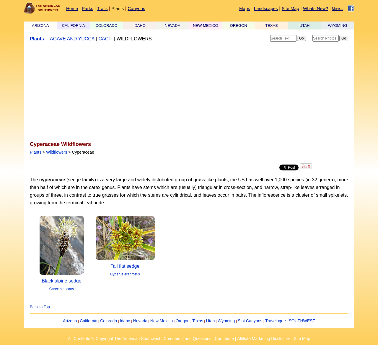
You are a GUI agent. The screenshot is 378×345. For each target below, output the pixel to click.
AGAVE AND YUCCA (72, 38)
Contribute (224, 338)
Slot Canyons (250, 320)
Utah (210, 320)
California (88, 320)
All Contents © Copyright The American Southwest (114, 338)
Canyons (136, 8)
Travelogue (275, 320)
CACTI (106, 38)
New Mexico (161, 320)
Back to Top (40, 307)
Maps (244, 8)
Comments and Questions (187, 338)
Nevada (140, 320)
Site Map (290, 8)
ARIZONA (40, 25)
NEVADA (172, 25)
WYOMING (337, 25)
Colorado (108, 320)
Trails (102, 8)
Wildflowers (56, 152)
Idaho (125, 320)
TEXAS (271, 25)
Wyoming (226, 320)
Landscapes (266, 8)
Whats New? (315, 8)
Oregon (183, 320)
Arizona (70, 320)
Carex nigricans (61, 289)
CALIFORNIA (73, 25)
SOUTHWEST (302, 320)
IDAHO (139, 25)
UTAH (304, 25)
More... (337, 9)
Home (72, 8)
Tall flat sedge (125, 266)
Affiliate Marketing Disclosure (263, 338)
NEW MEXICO (205, 25)
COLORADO (106, 25)
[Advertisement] (189, 93)
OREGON (238, 25)
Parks (87, 8)
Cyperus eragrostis (125, 274)
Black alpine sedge (61, 280)
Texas (197, 320)
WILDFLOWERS (134, 38)
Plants (118, 8)
